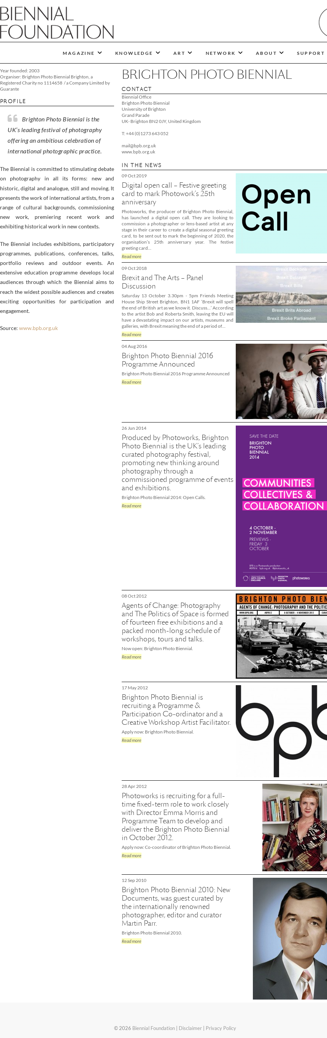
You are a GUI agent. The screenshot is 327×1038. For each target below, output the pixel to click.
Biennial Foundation (153, 1028)
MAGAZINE (79, 53)
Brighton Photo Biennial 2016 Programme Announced (167, 360)
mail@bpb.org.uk (139, 145)
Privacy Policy (221, 1028)
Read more (131, 256)
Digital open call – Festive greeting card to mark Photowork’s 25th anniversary (174, 193)
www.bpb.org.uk (38, 328)
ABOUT (266, 53)
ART (179, 53)
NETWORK (221, 53)
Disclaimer (190, 1028)
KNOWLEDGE (134, 53)
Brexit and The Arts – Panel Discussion (162, 282)
